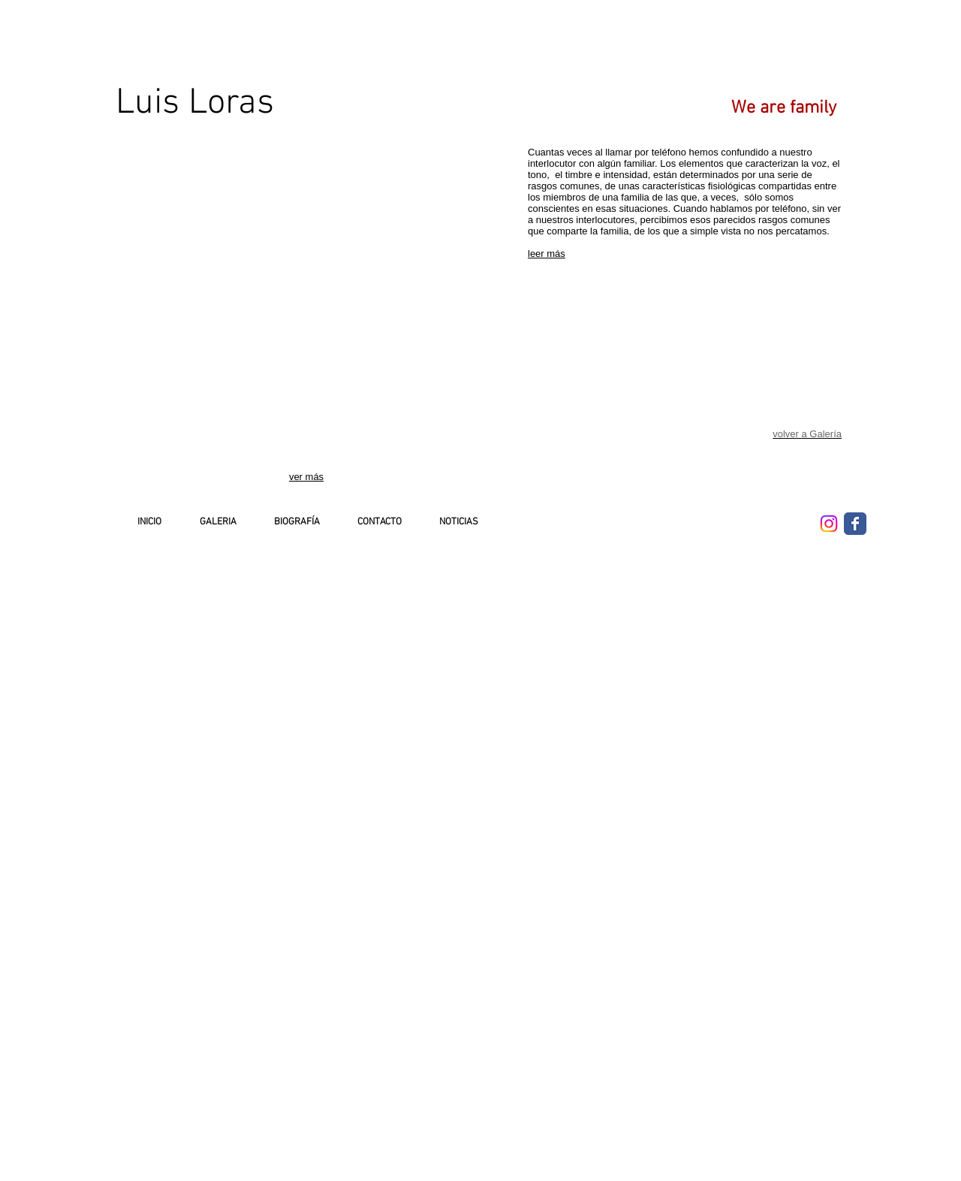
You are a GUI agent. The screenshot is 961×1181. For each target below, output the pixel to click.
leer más (546, 253)
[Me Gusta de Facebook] (741, 519)
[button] (170, 223)
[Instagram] (829, 523)
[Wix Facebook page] (855, 523)
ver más (306, 476)
